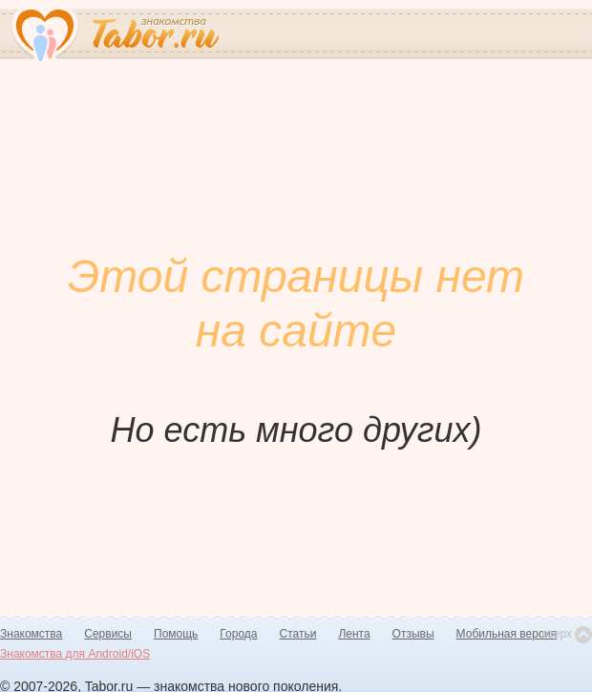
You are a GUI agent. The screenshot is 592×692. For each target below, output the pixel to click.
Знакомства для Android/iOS (75, 654)
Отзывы (413, 633)
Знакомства (31, 633)
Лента (354, 633)
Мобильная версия (507, 633)
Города (238, 633)
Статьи (298, 633)
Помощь (176, 633)
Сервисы (108, 633)
